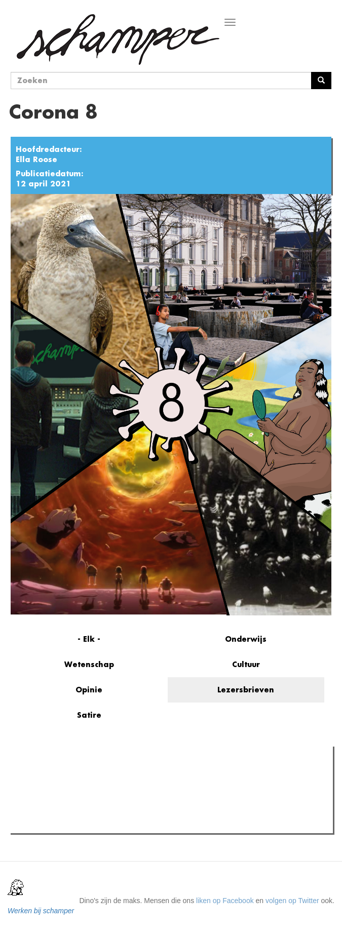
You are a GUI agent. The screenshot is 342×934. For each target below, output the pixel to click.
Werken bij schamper (41, 911)
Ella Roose (36, 159)
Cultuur (246, 664)
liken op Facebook (225, 901)
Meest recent (100, 777)
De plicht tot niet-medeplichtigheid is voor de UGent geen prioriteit (133, 823)
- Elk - (89, 639)
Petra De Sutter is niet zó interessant (88, 797)
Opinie (88, 689)
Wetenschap (89, 664)
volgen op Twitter (292, 901)
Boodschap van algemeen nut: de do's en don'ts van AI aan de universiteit (146, 810)
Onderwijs (246, 639)
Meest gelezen (44, 776)
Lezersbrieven (245, 689)
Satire (89, 715)
